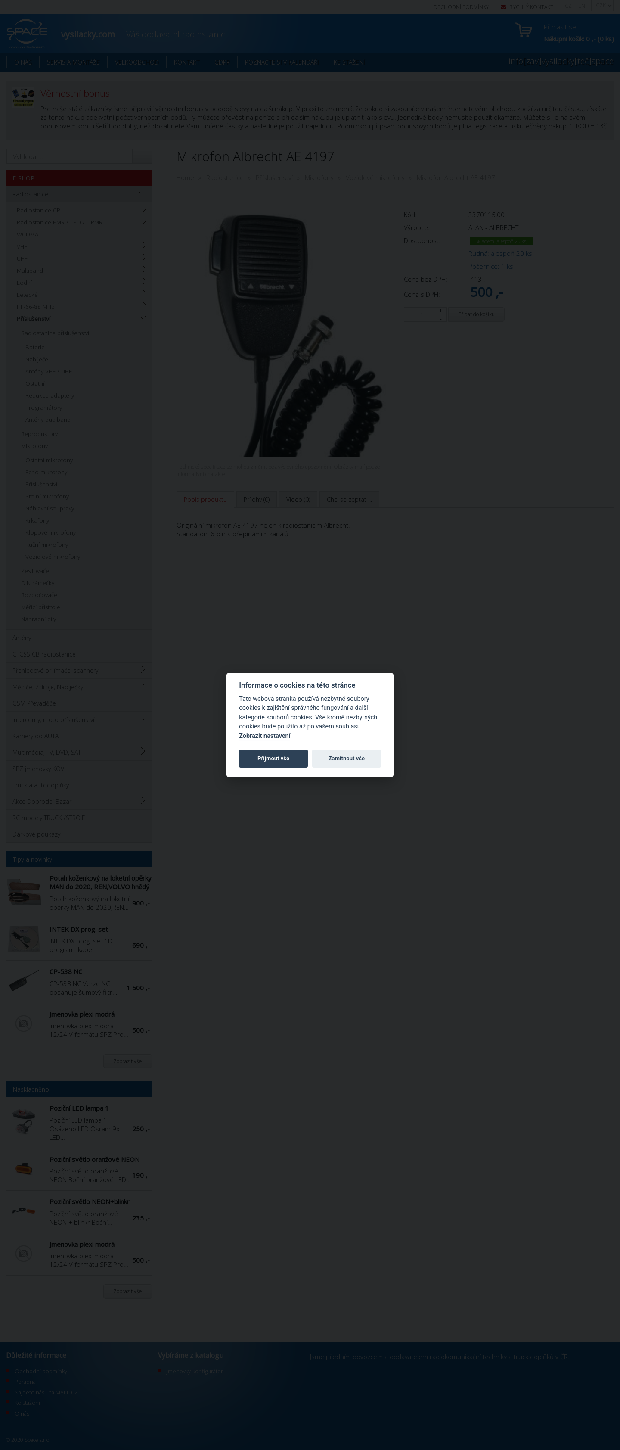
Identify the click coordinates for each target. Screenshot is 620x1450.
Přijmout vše (273, 758)
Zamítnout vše (347, 758)
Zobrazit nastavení (264, 736)
